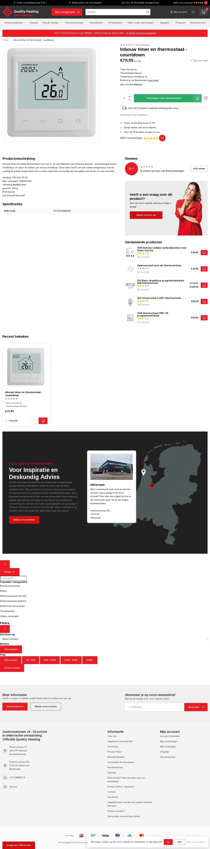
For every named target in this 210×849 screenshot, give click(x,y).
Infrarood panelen (14, 22)
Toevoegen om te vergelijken (133, 114)
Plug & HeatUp (50, 22)
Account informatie (170, 736)
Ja (168, 841)
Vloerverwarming (74, 22)
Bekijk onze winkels (24, 519)
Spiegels (164, 22)
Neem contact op (146, 215)
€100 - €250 (71, 660)
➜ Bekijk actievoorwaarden (141, 33)
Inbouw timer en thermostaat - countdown (33, 40)
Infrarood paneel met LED (13, 596)
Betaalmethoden (116, 757)
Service (13, 786)
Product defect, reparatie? (121, 786)
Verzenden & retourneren (121, 762)
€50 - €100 (50, 660)
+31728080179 (17, 777)
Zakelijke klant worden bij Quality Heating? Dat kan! (130, 804)
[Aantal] (34, 420)
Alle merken (11, 649)
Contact (112, 791)
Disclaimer (113, 746)
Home (5, 40)
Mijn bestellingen (169, 741)
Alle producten (167, 757)
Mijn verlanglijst (168, 746)
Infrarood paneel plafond (13, 601)
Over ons (112, 736)
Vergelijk (13, 420)
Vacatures (113, 797)
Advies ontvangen (9, 616)
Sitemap (112, 772)
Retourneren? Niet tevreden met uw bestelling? (126, 779)
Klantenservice (198, 22)
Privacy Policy (115, 751)
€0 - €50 (30, 660)
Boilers (3, 591)
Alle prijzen (10, 660)
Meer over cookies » (196, 842)
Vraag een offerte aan (19, 845)
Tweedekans (96, 22)
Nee (180, 841)
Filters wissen (12, 667)
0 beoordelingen (142, 45)
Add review (199, 168)
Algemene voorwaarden (120, 741)
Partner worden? (116, 811)
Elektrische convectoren (12, 606)
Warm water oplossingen (140, 22)
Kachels (34, 22)
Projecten (181, 22)
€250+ (90, 660)
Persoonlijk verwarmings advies (124, 816)
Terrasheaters (115, 22)
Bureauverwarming (10, 585)
